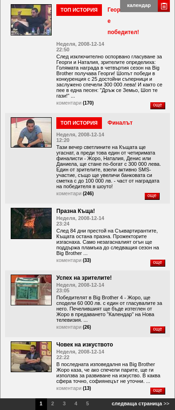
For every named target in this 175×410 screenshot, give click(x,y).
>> (140, 403)
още (157, 104)
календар (139, 5)
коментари (68, 103)
